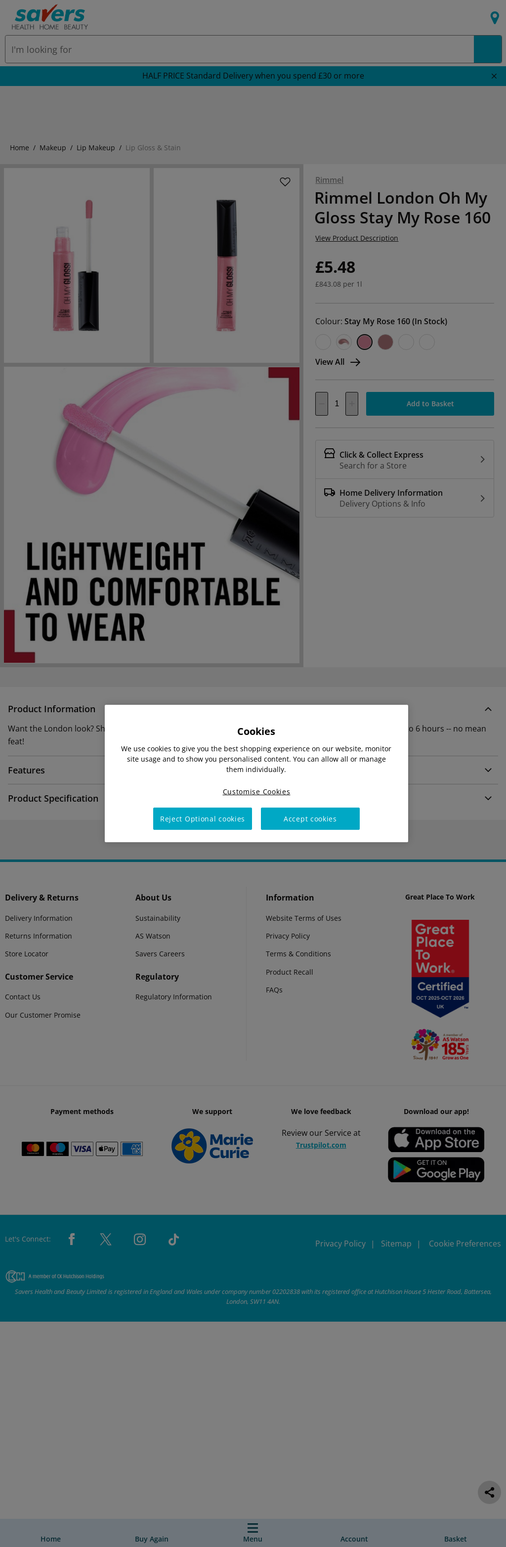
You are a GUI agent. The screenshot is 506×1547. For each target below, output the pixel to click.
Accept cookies (310, 818)
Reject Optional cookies (202, 818)
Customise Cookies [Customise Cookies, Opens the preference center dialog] (257, 791)
